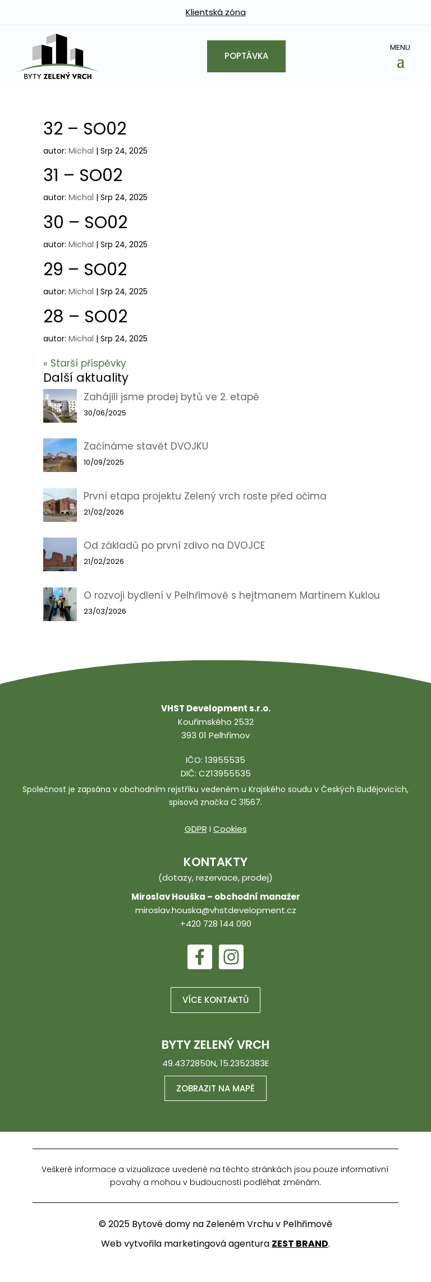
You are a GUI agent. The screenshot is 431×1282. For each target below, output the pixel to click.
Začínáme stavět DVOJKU (146, 446)
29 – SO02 (85, 269)
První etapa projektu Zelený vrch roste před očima (205, 496)
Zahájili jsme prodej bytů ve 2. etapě (171, 397)
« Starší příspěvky (84, 363)
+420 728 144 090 (215, 923)
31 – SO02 (82, 175)
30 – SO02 (85, 222)
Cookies (230, 829)
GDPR (196, 829)
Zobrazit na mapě (215, 1088)
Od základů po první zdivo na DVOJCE (174, 545)
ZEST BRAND (300, 1244)
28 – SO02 (85, 316)
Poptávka (246, 56)
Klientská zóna (216, 12)
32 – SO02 (84, 129)
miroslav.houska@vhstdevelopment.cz (215, 910)
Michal (81, 150)
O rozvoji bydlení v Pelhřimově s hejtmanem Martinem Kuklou (232, 595)
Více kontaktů (215, 1000)
